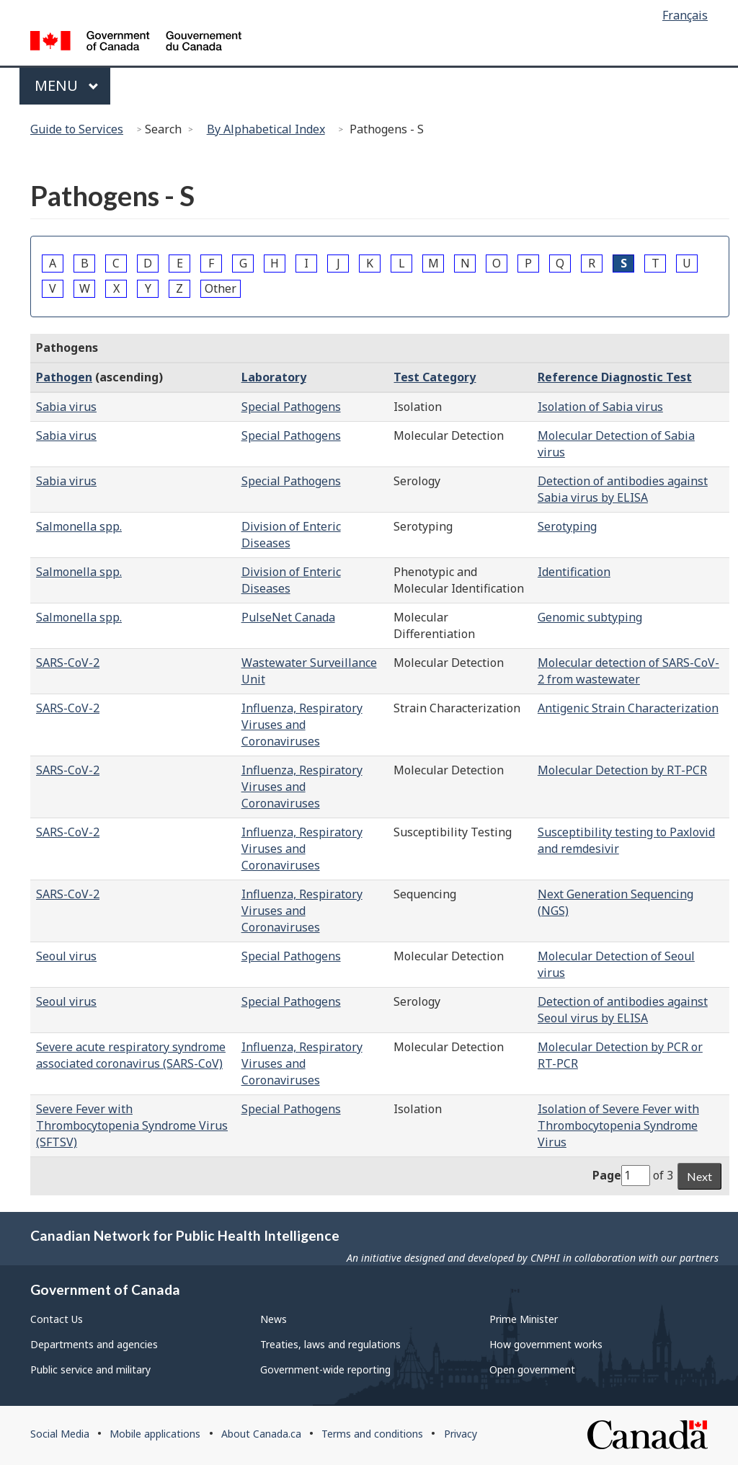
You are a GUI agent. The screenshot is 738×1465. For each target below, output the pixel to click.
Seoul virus (66, 956)
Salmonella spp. (79, 526)
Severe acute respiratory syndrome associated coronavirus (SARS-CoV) (131, 1055)
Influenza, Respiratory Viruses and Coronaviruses (302, 724)
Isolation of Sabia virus (600, 407)
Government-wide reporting (325, 1369)
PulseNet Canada (288, 617)
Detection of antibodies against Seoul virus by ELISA (623, 1009)
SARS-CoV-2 (67, 662)
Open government (532, 1369)
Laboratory (273, 377)
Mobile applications (155, 1433)
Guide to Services (76, 129)
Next (699, 1176)
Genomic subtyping (590, 617)
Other (220, 288)
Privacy (460, 1433)
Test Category (435, 377)
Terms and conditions (372, 1433)
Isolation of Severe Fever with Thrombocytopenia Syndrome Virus (618, 1125)
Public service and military (90, 1369)
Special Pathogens (291, 407)
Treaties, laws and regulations (330, 1344)
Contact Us (56, 1319)
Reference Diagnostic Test (615, 377)
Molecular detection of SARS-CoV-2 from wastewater (628, 671)
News (273, 1319)
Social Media (59, 1433)
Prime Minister (523, 1319)
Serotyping (567, 526)
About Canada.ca (261, 1433)
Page (606, 1175)
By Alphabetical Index (266, 129)
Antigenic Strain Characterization (628, 708)
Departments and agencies (94, 1344)
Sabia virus (66, 407)
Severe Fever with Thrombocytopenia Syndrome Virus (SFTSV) (132, 1125)
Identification (574, 572)
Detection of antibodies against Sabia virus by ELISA (623, 489)
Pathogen (64, 377)
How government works (546, 1344)
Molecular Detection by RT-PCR (622, 770)
